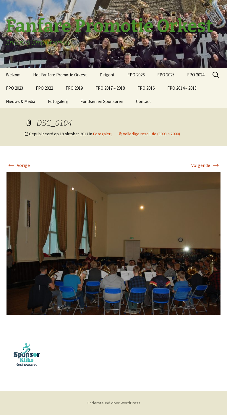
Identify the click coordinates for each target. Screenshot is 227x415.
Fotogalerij (58, 101)
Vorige (18, 165)
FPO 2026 (136, 75)
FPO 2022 (44, 88)
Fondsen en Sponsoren (101, 101)
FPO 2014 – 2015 (182, 88)
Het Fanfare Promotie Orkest (60, 75)
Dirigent (107, 75)
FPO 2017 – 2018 (110, 88)
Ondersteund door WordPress (113, 403)
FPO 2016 (146, 88)
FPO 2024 (195, 75)
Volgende (205, 165)
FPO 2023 (14, 88)
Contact (143, 101)
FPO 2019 (74, 88)
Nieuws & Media (20, 101)
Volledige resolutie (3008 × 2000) (151, 133)
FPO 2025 (165, 75)
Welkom (13, 75)
